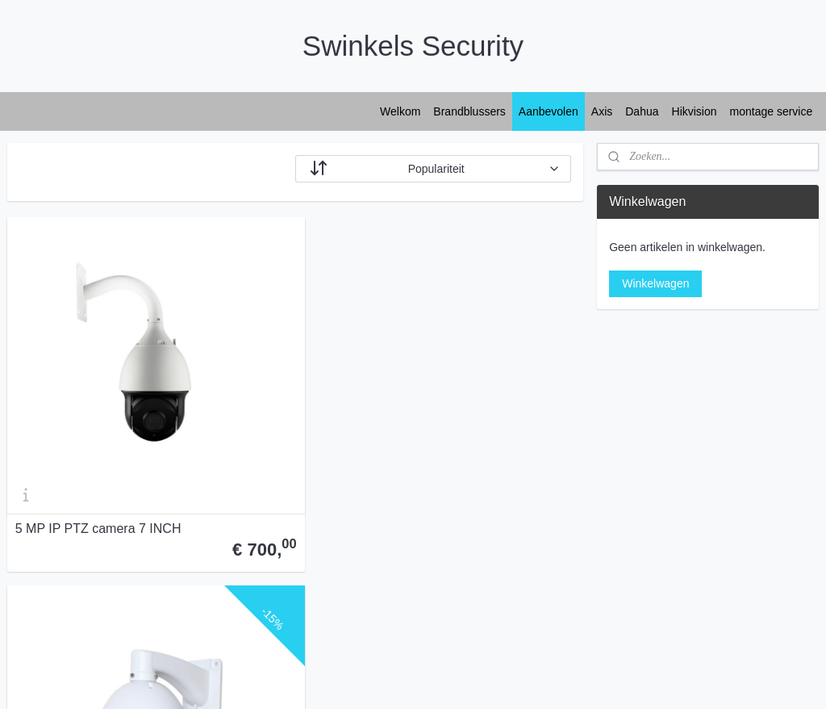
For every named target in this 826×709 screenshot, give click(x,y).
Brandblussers (469, 111)
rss (400, 679)
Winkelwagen (655, 283)
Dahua (641, 111)
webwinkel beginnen (453, 679)
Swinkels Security (63, 581)
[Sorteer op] (433, 169)
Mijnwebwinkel (578, 679)
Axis (601, 111)
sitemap (371, 679)
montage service (771, 111)
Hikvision (694, 111)
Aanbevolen (548, 111)
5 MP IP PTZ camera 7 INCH (98, 413)
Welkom (400, 111)
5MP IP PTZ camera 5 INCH (293, 413)
